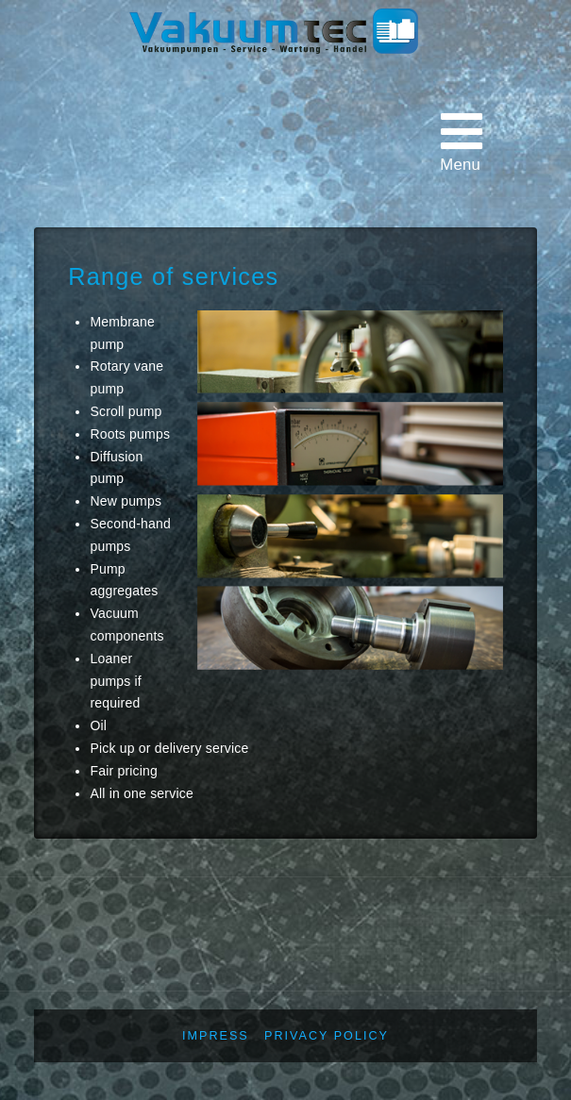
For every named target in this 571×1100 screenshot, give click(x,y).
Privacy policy (326, 1035)
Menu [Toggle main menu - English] (461, 141)
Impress (215, 1035)
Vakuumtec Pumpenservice (285, 96)
